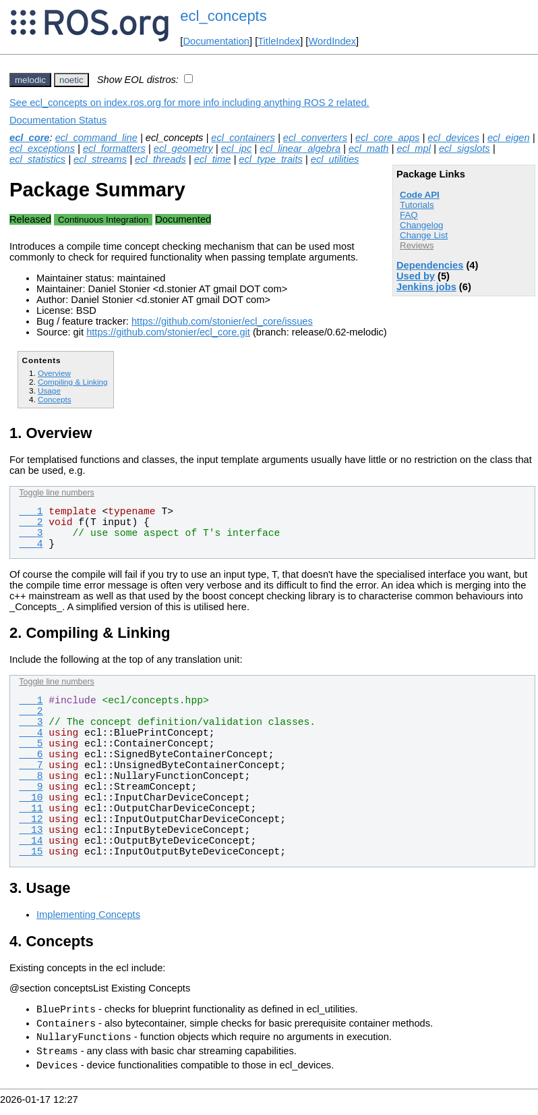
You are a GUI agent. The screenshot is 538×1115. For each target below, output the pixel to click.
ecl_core (29, 137)
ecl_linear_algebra (300, 148)
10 (30, 797)
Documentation (216, 41)
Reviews (417, 245)
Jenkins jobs (426, 286)
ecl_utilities (335, 159)
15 (30, 851)
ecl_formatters (114, 148)
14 (30, 841)
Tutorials (417, 205)
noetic (71, 80)
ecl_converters (315, 137)
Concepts (54, 399)
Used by (415, 276)
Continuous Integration (103, 220)
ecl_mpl (413, 148)
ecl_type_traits (271, 159)
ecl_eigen (508, 137)
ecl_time (212, 159)
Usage (49, 390)
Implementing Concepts (88, 914)
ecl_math (368, 148)
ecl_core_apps (387, 137)
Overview (54, 373)
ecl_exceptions (42, 148)
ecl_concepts (223, 15)
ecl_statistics (37, 159)
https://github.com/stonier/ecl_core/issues (222, 321)
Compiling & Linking (73, 381)
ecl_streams (100, 159)
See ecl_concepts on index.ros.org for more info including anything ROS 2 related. (189, 102)
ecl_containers (243, 137)
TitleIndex (279, 41)
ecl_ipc (236, 148)
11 (30, 808)
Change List (424, 235)
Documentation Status (58, 120)
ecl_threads (160, 159)
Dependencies (429, 265)
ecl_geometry (183, 148)
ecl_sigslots (464, 148)
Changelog (421, 225)
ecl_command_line (96, 137)
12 (30, 819)
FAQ (409, 215)
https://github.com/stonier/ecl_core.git (168, 332)
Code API (420, 195)
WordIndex (332, 41)
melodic (30, 80)
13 (30, 830)
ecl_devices (453, 137)
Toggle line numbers (56, 492)
